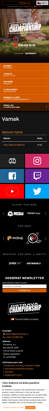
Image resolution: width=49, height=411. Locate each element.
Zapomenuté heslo (15, 6)
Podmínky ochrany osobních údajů (22, 365)
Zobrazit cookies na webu (13, 407)
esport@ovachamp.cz (15, 334)
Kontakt (9, 371)
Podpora (38, 6)
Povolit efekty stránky (27, 319)
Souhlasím (30, 407)
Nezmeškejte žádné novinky (14, 283)
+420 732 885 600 (13, 337)
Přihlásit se (24, 3)
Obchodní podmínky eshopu (19, 368)
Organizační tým (13, 375)
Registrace (28, 6)
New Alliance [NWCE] (14, 144)
